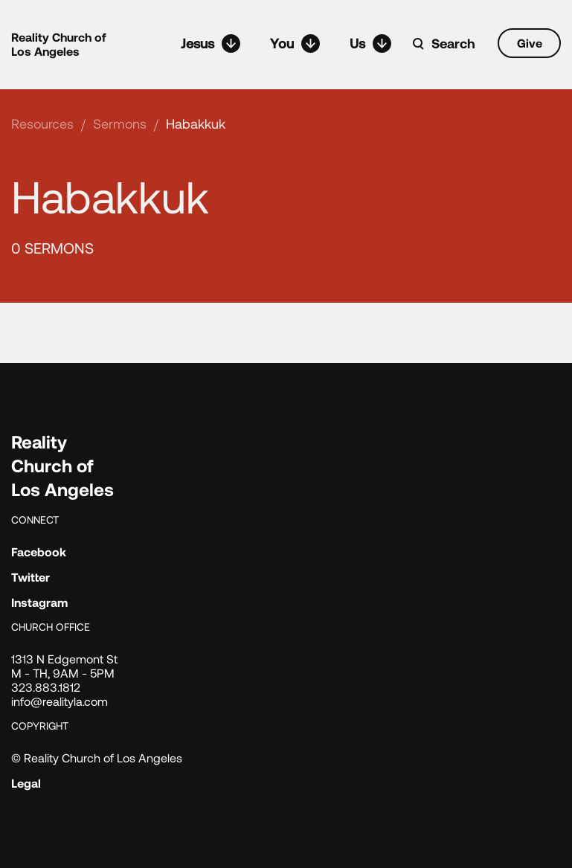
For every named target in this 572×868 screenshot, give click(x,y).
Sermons (120, 123)
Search (453, 43)
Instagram (39, 602)
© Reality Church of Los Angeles (96, 757)
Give (529, 43)
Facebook (38, 551)
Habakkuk (195, 123)
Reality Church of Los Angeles (58, 44)
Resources (42, 123)
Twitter (30, 577)
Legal (26, 783)
